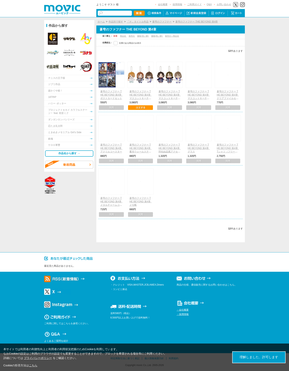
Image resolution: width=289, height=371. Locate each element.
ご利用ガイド (194, 4)
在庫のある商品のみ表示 (130, 43)
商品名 (123, 36)
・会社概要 (183, 309)
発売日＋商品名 (172, 36)
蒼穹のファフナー (162, 21)
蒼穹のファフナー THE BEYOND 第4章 (196, 21)
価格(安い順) (143, 36)
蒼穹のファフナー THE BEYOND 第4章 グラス (199, 148)
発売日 (132, 36)
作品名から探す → (69, 153)
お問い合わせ (224, 4)
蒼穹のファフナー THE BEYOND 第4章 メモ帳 (141, 201)
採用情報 (177, 4)
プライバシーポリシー (38, 358)
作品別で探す (116, 21)
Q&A (209, 4)
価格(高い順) (157, 36)
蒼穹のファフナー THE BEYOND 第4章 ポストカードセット (112, 95)
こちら (33, 365)
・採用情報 (183, 314)
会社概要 (163, 4)
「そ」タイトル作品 (138, 21)
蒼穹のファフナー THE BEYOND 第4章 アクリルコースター (112, 148)
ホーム (101, 21)
